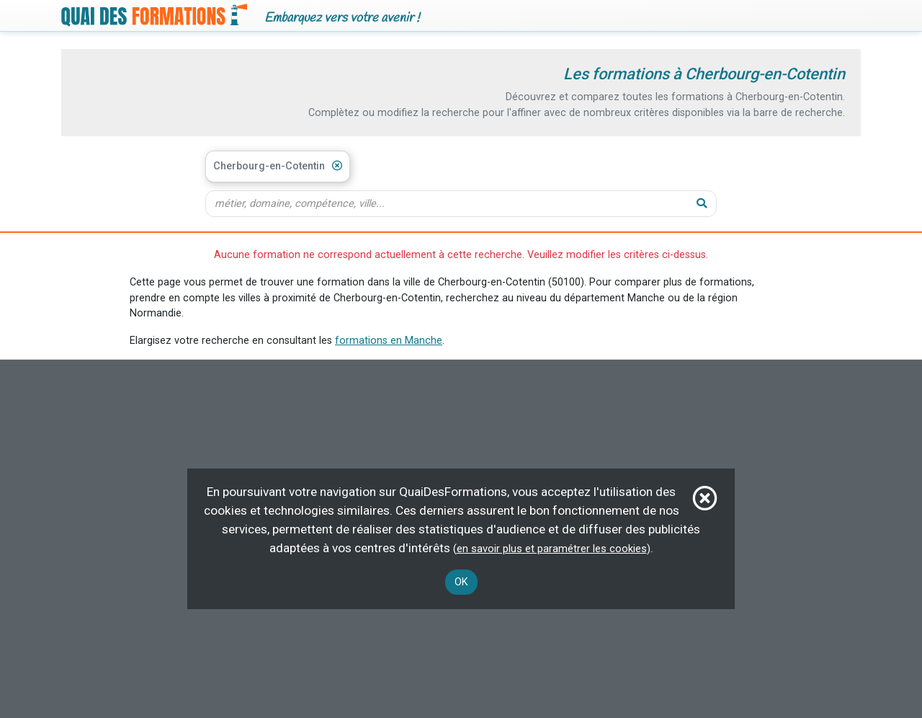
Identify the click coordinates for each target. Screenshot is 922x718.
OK (461, 582)
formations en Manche (388, 340)
